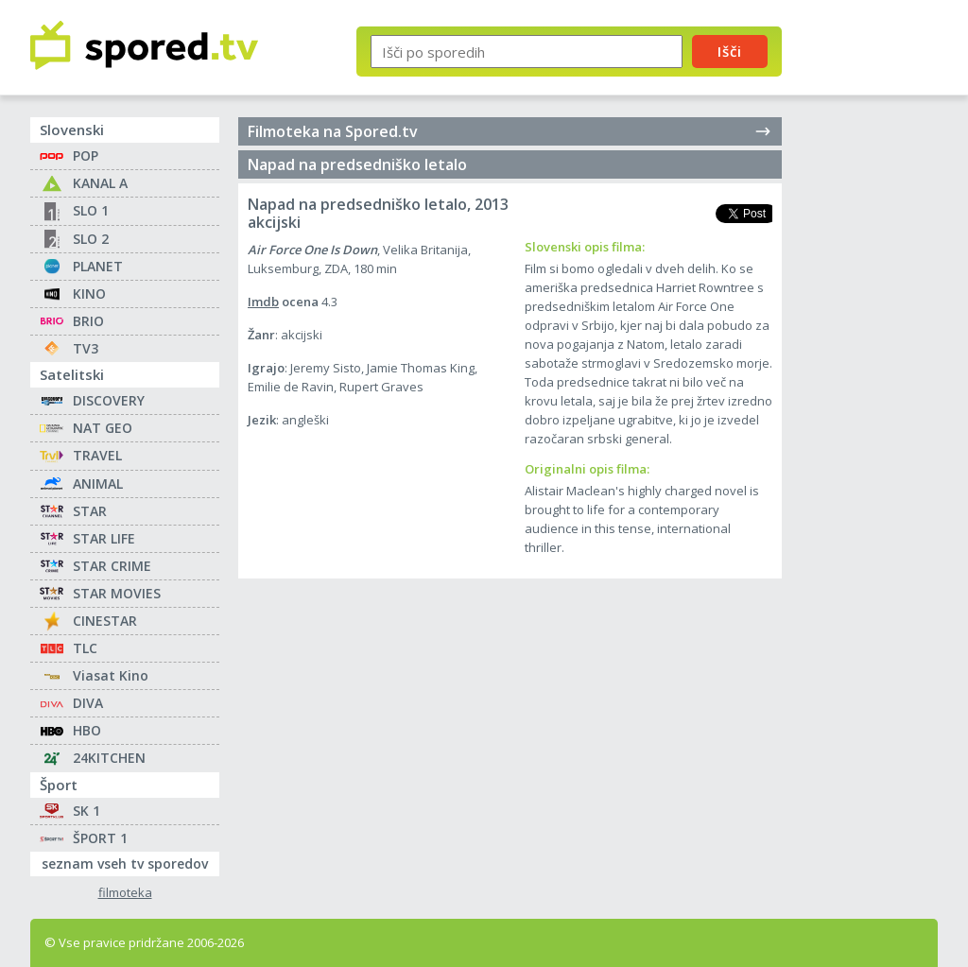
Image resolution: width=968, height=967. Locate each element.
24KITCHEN (109, 758)
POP (85, 155)
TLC (85, 648)
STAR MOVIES (117, 593)
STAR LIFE (104, 538)
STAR (90, 511)
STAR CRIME (112, 566)
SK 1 (86, 811)
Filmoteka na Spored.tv (510, 131)
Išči (729, 51)
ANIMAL (98, 483)
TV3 (85, 348)
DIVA (88, 703)
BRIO (88, 321)
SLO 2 (91, 239)
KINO (89, 293)
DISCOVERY (109, 400)
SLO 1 (91, 210)
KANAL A (100, 183)
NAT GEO (102, 428)
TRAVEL (97, 455)
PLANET (98, 266)
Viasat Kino (110, 675)
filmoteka (125, 893)
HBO (87, 730)
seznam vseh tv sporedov (130, 862)
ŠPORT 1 (100, 838)
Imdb (263, 301)
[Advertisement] (876, 310)
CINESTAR (105, 621)
